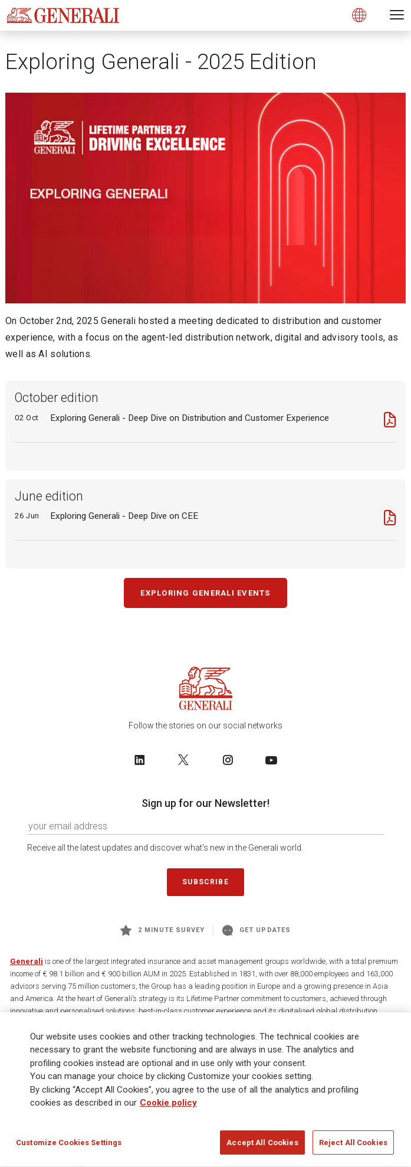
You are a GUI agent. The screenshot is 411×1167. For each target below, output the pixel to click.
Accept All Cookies (262, 1147)
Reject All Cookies (353, 1147)
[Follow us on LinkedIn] (140, 760)
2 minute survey (162, 930)
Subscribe (205, 882)
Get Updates (256, 930)
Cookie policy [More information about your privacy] (168, 1107)
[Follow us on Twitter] (183, 760)
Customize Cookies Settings (68, 1147)
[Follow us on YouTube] (271, 760)
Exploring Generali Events (205, 593)
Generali (26, 961)
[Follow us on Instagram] (227, 760)
